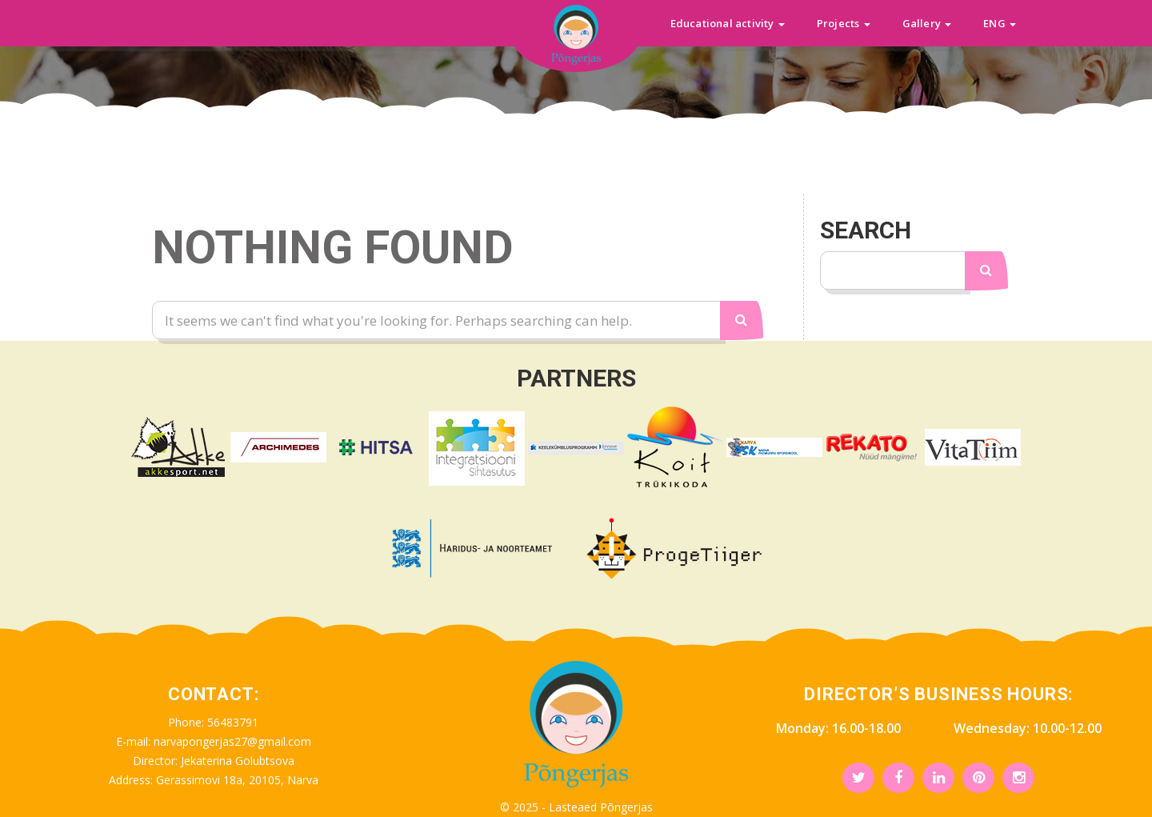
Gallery (927, 23)
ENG (999, 23)
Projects (843, 23)
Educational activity (727, 23)
